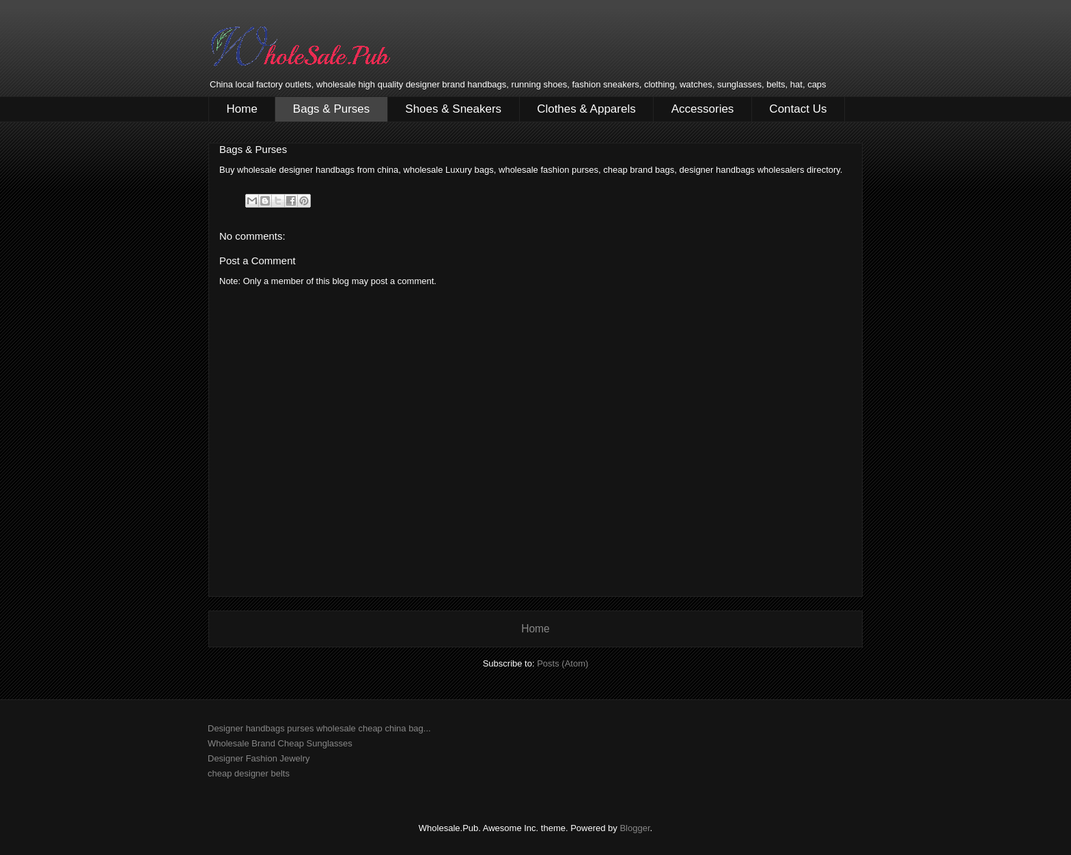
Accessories (702, 108)
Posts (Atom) (562, 663)
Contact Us (797, 108)
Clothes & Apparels (586, 108)
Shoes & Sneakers (453, 108)
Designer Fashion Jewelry (259, 758)
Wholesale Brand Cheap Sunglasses (280, 743)
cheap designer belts (249, 773)
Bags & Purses (331, 108)
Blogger (635, 828)
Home (242, 108)
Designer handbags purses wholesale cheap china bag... (319, 728)
